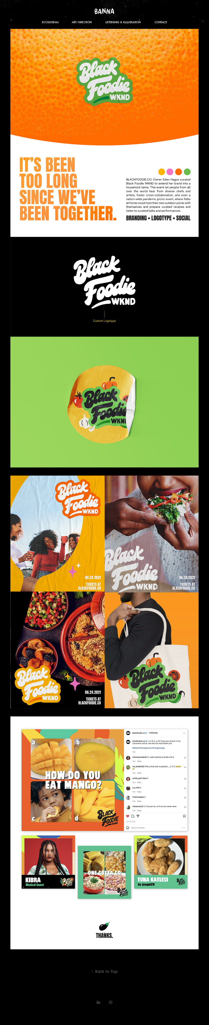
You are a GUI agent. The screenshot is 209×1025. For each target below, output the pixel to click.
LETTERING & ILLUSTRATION (123, 22)
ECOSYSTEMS (50, 22)
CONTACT (161, 22)
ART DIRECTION (82, 22)
